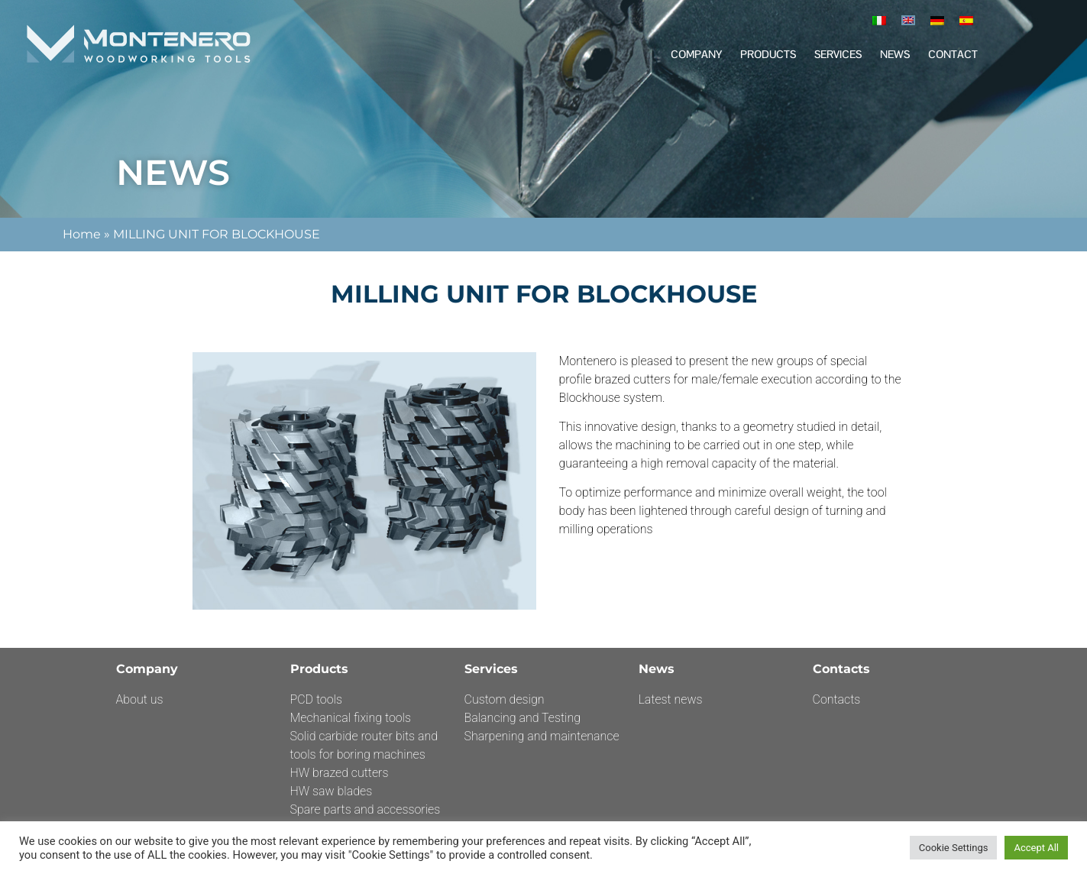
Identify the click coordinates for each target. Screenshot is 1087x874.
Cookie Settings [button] (953, 847)
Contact (953, 54)
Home (82, 234)
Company (696, 54)
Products (768, 54)
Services (838, 54)
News (895, 54)
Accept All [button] (1036, 847)
